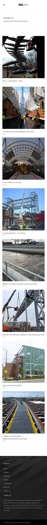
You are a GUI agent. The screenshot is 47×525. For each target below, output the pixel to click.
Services (6, 472)
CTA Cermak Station (11, 182)
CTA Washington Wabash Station (18, 132)
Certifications (8, 483)
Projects (6, 480)
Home (5, 469)
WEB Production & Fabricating (12, 21)
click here (28, 503)
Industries (7, 476)
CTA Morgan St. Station (13, 233)
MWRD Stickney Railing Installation (19, 284)
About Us (6, 487)
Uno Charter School (12, 385)
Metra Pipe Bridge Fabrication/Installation (23, 335)
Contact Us (7, 491)
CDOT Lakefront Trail (12, 81)
